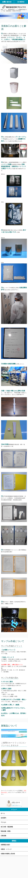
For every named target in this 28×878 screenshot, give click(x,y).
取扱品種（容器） (6, 831)
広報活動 (3, 836)
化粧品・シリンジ (6, 849)
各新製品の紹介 (5, 845)
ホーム (3, 813)
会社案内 (3, 818)
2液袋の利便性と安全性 (8, 853)
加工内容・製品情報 (7, 827)
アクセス (3, 822)
